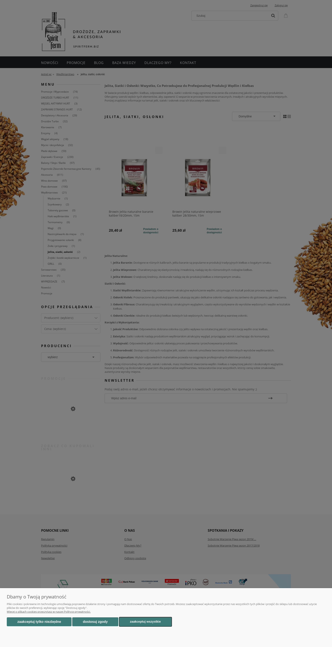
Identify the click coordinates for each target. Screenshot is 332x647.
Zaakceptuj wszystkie (145, 621)
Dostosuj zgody (95, 621)
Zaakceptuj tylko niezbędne (39, 621)
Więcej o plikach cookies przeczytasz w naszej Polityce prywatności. (49, 612)
